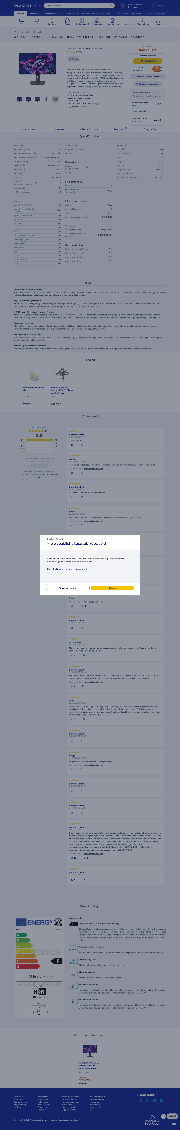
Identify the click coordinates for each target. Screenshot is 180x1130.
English (50, 539)
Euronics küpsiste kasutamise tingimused (67, 569)
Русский (59, 539)
